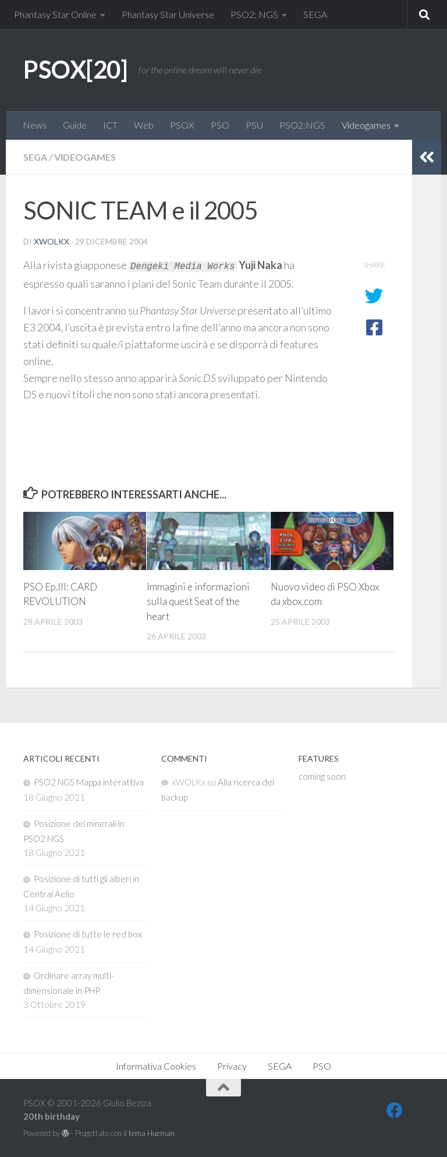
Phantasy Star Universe (168, 14)
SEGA (315, 14)
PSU (254, 124)
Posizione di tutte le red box (88, 934)
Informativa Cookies (156, 1065)
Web (144, 124)
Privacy (232, 1065)
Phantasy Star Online (55, 14)
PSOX (182, 124)
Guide (75, 124)
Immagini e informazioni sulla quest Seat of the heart (198, 601)
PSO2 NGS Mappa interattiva (89, 782)
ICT (110, 124)
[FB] (394, 1110)
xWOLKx (51, 241)
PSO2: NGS (254, 14)
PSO (220, 124)
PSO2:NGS (302, 124)
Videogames (366, 124)
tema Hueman (152, 1133)
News (35, 124)
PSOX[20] (75, 69)
